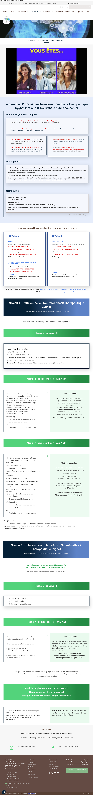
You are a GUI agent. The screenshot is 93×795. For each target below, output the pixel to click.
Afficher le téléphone (75, 3)
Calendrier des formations (26, 747)
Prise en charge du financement (68, 747)
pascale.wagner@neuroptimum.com (18, 783)
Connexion (86, 793)
